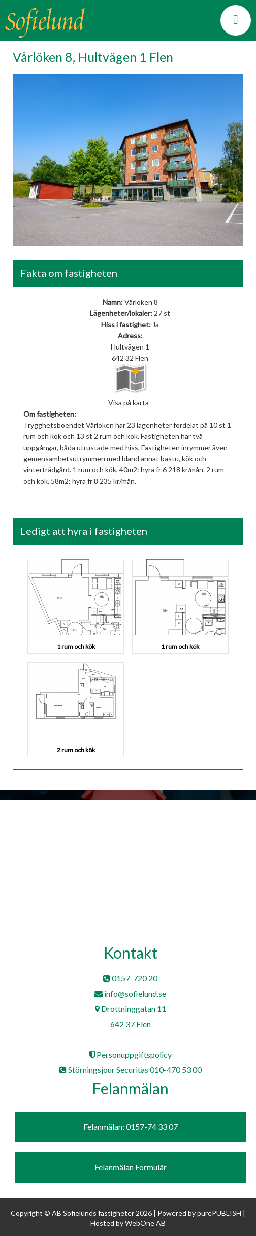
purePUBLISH (219, 1213)
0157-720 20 (130, 978)
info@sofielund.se (130, 993)
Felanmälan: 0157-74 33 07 (130, 1126)
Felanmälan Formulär (130, 1167)
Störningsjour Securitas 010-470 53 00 (130, 1069)
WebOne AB (145, 1223)
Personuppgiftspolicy (130, 1054)
